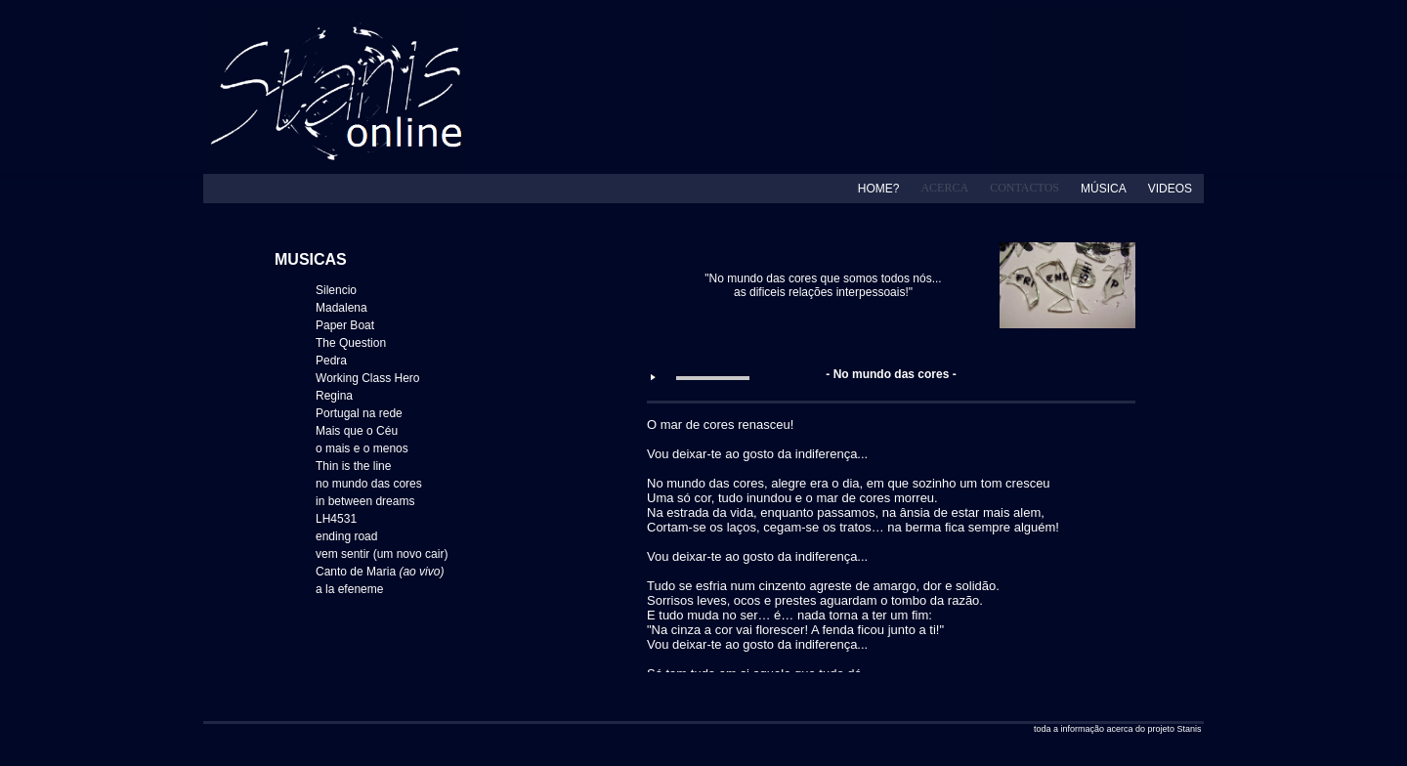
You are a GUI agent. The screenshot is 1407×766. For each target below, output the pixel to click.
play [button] (653, 377)
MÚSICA (1104, 188)
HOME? (879, 188)
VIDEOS (1170, 188)
